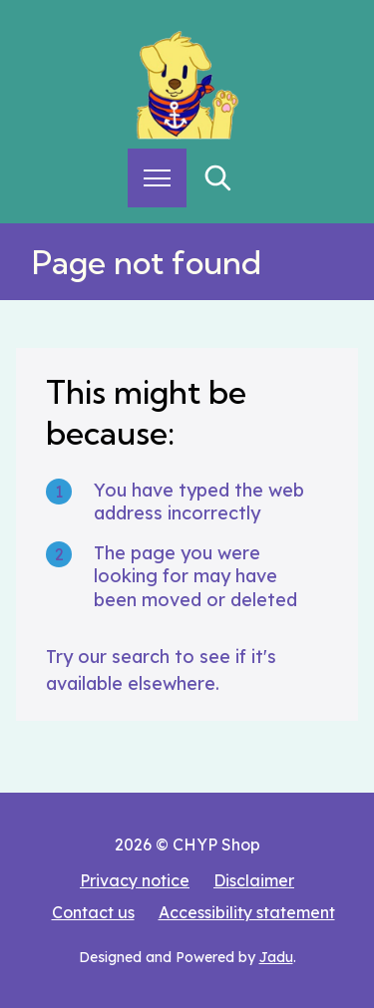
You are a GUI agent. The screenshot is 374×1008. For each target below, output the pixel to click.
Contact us (93, 912)
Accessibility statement (247, 912)
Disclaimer (253, 880)
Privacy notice (134, 880)
